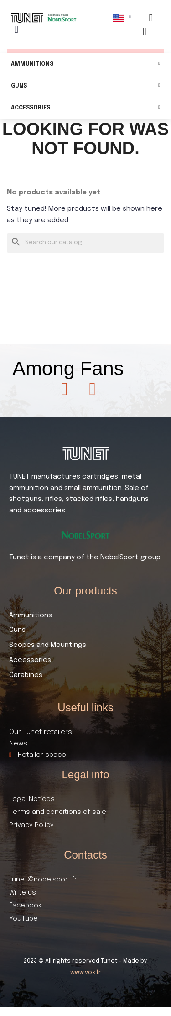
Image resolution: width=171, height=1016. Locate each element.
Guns (85, 86)
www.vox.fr (85, 972)
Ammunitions (85, 64)
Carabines (25, 675)
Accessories (85, 108)
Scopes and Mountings (47, 645)
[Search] (85, 243)
